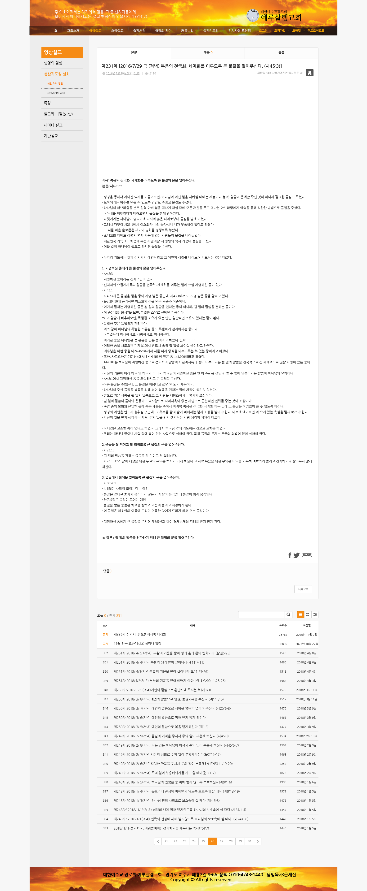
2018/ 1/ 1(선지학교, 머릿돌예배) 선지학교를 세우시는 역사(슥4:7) (161, 828)
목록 (281, 53)
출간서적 (139, 31)
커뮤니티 (187, 31)
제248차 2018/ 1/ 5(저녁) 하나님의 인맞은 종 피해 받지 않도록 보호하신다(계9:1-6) (173, 782)
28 (231, 841)
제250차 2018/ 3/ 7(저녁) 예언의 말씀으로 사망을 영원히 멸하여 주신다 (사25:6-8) (172, 708)
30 (249, 841)
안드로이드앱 (315, 30)
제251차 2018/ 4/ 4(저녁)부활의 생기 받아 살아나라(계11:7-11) (159, 662)
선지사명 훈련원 (239, 31)
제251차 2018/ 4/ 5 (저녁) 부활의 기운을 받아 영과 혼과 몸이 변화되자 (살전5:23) (172, 653)
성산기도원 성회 (57, 74)
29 (240, 841)
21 (166, 841)
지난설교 (51, 136)
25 (203, 841)
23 (184, 841)
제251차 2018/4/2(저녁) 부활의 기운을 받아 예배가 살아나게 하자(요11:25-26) (170, 681)
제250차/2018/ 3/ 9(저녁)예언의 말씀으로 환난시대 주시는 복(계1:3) (163, 690)
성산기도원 (211, 31)
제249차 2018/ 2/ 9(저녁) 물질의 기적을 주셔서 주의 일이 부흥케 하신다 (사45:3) (171, 736)
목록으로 (303, 589)
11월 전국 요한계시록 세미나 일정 (137, 643)
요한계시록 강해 (56, 93)
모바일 (296, 30)
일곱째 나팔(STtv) (58, 114)
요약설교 (117, 31)
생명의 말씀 (53, 63)
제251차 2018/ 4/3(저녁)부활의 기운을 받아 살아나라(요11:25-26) (161, 671)
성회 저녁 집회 (55, 83)
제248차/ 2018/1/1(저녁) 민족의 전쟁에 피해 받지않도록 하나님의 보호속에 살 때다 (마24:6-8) (181, 819)
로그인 (263, 30)
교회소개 (73, 31)
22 (175, 841)
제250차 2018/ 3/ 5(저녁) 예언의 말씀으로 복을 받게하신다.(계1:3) (161, 727)
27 (221, 841)
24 (194, 841)
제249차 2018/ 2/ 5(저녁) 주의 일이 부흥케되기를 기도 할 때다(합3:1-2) (165, 773)
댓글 (207, 53)
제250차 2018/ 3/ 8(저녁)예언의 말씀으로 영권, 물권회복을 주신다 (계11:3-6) (169, 699)
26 (212, 841)
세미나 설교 (53, 125)
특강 (47, 103)
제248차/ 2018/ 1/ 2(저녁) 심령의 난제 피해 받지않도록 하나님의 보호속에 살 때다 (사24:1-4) (180, 810)
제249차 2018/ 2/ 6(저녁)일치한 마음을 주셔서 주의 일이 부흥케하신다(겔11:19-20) (173, 764)
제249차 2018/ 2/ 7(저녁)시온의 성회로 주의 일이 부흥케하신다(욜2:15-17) (167, 754)
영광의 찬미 (163, 31)
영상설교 (95, 31)
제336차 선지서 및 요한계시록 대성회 (140, 634)
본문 (134, 53)
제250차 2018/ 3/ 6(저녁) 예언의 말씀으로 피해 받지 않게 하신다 (160, 717)
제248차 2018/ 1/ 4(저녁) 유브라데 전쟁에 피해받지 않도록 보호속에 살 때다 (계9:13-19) (177, 791)
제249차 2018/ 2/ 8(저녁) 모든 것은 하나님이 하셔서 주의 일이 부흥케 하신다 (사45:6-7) (176, 745)
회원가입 (280, 30)
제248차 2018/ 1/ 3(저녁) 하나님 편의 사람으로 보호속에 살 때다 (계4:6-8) (167, 800)
